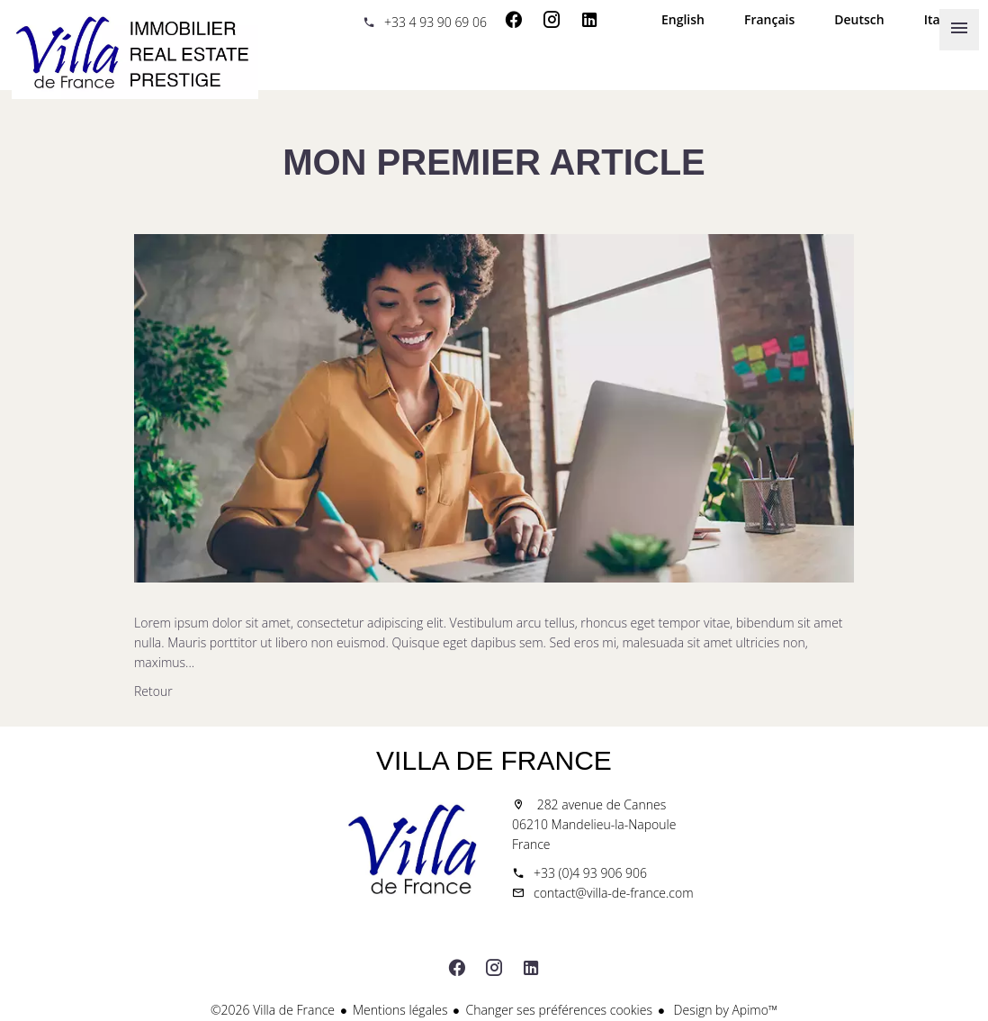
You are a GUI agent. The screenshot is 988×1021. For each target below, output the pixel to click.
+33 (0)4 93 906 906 (590, 872)
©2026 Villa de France (273, 1009)
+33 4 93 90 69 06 (435, 22)
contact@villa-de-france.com (614, 892)
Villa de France (494, 760)
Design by (723, 1009)
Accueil (135, 54)
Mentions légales (400, 1009)
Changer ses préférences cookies (558, 1009)
